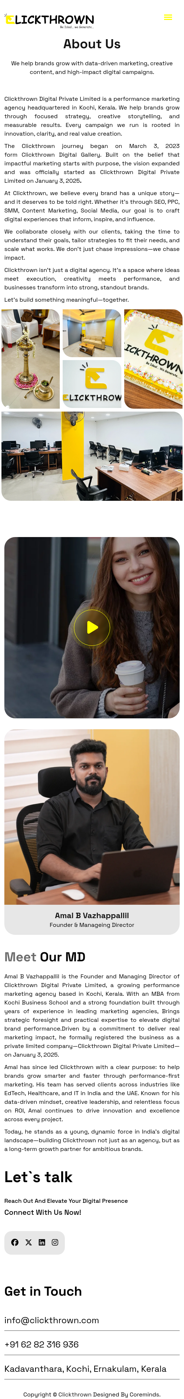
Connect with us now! (42, 1212)
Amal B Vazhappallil (92, 915)
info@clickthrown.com (51, 1320)
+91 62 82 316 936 (41, 1344)
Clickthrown (75, 1394)
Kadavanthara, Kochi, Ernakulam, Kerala (86, 1368)
